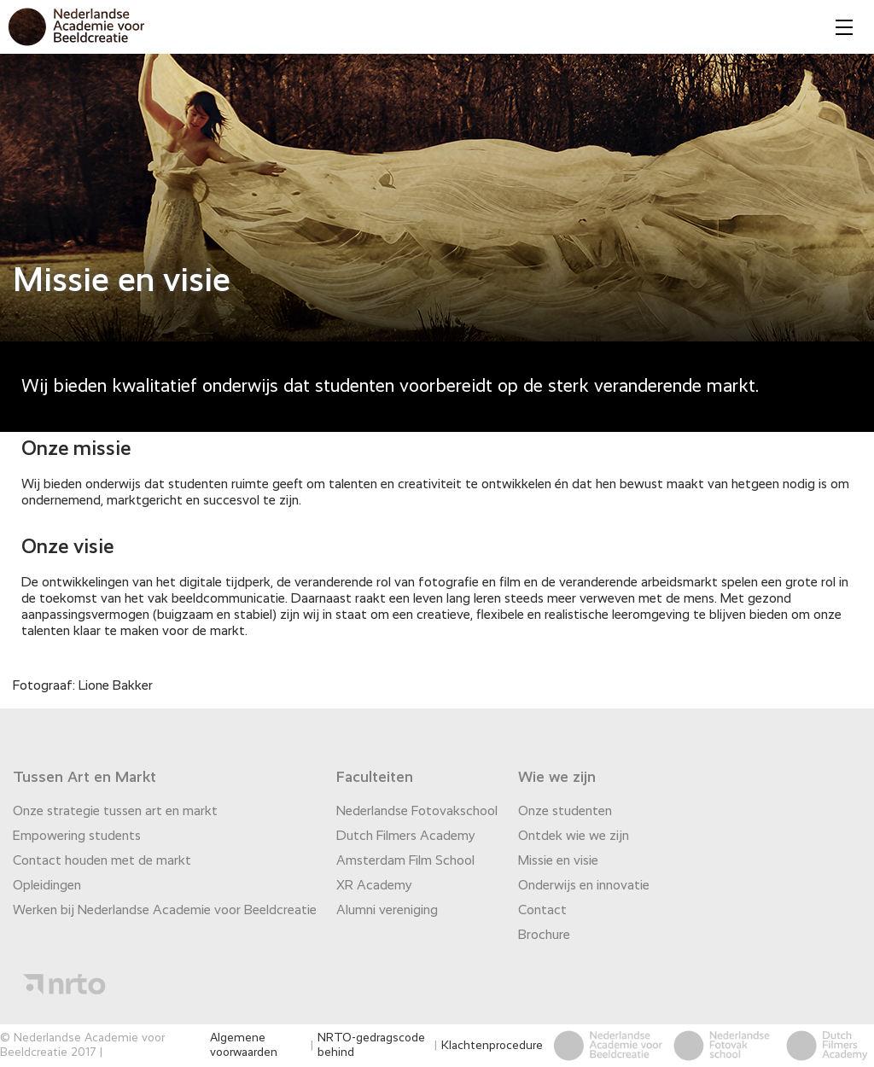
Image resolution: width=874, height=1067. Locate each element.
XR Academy (374, 886)
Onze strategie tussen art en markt (115, 812)
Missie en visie (558, 861)
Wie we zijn (557, 777)
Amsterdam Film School (405, 861)
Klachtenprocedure (492, 1046)
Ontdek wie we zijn (573, 836)
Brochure (544, 935)
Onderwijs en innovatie (584, 886)
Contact (542, 911)
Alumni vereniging (387, 911)
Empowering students (77, 836)
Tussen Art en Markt (84, 777)
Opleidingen (47, 886)
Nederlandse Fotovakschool (417, 812)
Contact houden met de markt (102, 861)
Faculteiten (374, 777)
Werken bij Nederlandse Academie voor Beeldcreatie (165, 911)
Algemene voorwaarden (243, 1045)
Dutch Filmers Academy (405, 836)
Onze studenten (565, 812)
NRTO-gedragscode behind (371, 1045)
